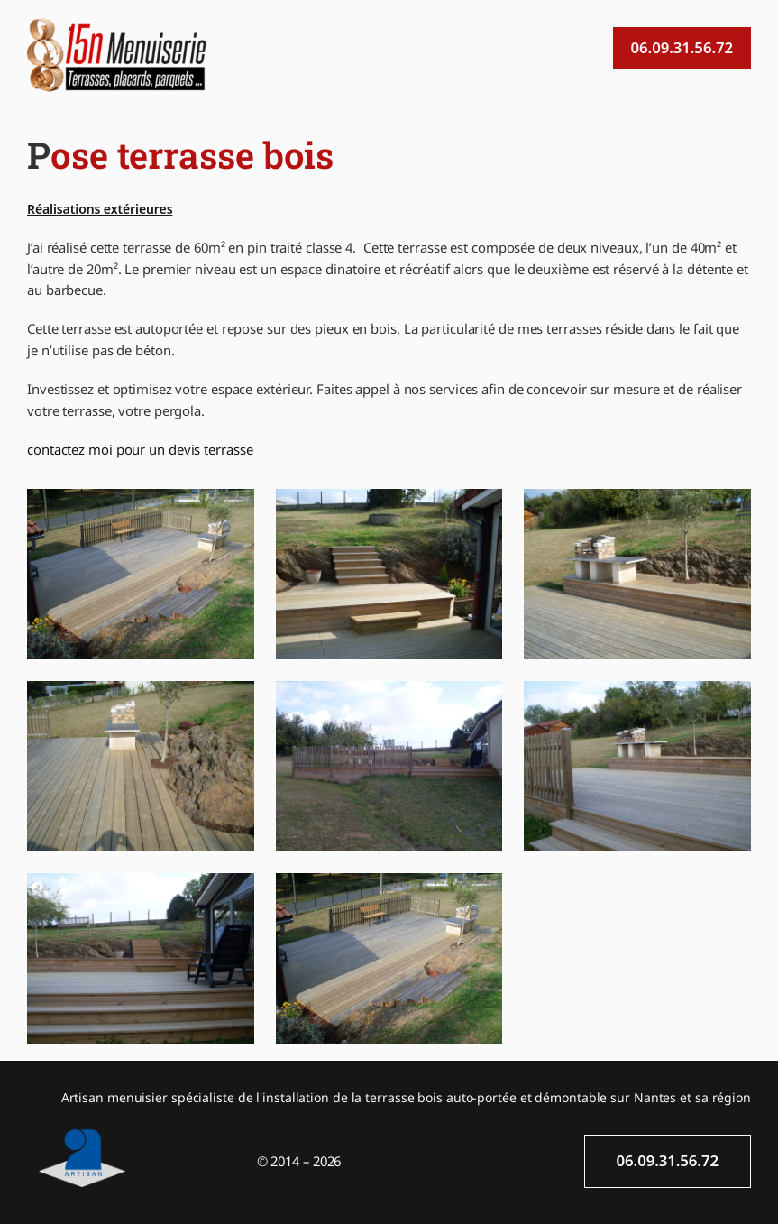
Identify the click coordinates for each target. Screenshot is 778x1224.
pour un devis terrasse (183, 449)
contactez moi (70, 449)
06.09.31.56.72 (682, 47)
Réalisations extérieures (99, 208)
